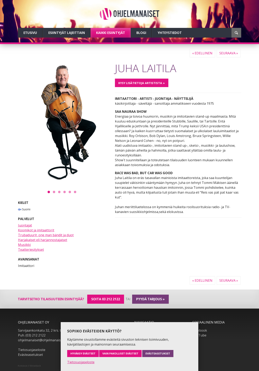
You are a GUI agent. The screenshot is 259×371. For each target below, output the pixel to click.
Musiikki (24, 244)
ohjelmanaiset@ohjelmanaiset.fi (42, 340)
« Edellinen (202, 53)
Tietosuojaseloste (31, 350)
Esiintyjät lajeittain (66, 33)
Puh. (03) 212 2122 (32, 335)
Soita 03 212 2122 (105, 299)
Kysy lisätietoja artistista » (141, 83)
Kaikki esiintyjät (110, 33)
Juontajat (25, 225)
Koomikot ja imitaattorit (36, 230)
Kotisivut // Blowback (29, 365)
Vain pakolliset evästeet (120, 353)
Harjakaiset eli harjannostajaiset (42, 240)
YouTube (199, 335)
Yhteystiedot (170, 33)
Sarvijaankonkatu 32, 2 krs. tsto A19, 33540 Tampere (58, 330)
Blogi (141, 33)
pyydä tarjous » (150, 299)
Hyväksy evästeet (83, 353)
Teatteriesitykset (31, 249)
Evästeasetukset (30, 354)
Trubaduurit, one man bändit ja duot (46, 235)
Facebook (199, 330)
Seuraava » (228, 53)
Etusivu (30, 33)
